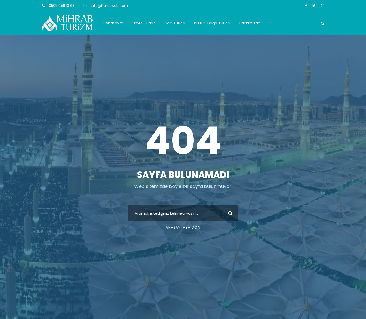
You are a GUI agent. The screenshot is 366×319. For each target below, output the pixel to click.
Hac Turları (175, 23)
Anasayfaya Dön (183, 227)
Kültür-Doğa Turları (212, 23)
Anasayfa (115, 23)
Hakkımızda (250, 23)
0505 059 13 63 (61, 5)
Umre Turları (144, 23)
